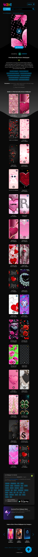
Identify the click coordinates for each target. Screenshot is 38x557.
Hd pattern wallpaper (14, 71)
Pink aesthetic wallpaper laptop (14, 75)
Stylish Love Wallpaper (13, 140)
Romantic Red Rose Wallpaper (24, 341)
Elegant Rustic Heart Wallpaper (24, 391)
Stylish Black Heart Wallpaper (13, 166)
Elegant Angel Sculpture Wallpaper (24, 266)
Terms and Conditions (18, 547)
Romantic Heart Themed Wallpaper (24, 441)
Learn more (19, 517)
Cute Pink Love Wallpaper (14, 216)
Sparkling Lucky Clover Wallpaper (24, 416)
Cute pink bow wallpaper (24, 77)
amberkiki (22, 53)
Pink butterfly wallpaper (18, 13)
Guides (19, 549)
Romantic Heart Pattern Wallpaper (13, 266)
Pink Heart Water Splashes (14, 466)
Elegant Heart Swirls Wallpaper (24, 291)
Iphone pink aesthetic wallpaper (13, 73)
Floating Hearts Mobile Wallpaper (24, 166)
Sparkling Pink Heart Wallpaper (24, 115)
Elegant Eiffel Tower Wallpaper (13, 416)
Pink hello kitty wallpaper (25, 75)
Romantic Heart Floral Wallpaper (13, 341)
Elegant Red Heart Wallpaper (24, 191)
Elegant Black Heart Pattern (24, 366)
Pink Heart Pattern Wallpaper (13, 115)
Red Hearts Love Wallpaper (14, 291)
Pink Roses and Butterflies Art (14, 366)
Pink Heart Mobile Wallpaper (24, 141)
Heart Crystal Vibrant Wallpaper (24, 316)
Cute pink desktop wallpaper (25, 73)
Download (19, 47)
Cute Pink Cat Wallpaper (13, 190)
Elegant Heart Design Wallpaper (13, 316)
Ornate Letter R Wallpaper (24, 216)
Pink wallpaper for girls (13, 79)
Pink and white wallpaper (13, 77)
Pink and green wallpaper (24, 79)
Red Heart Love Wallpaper (24, 466)
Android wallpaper (14, 479)
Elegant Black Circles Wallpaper (13, 441)
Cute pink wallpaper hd (23, 71)
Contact (6, 547)
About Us (11, 547)
